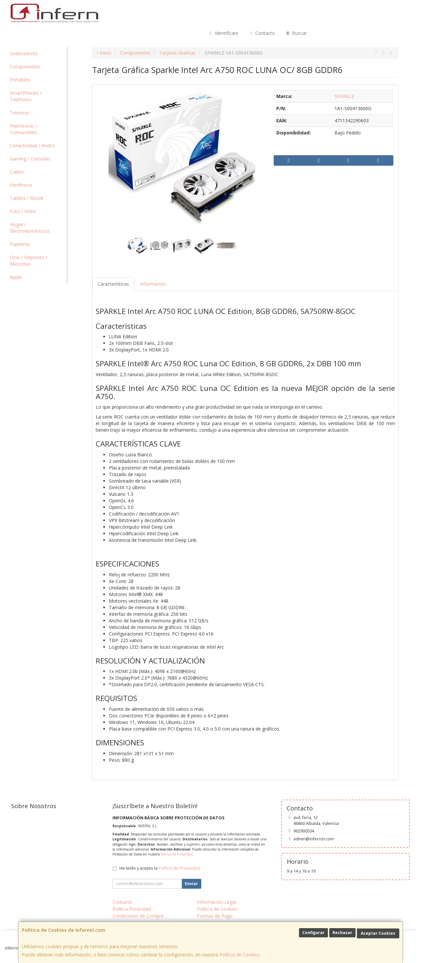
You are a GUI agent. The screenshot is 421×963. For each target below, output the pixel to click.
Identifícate (223, 33)
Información (153, 284)
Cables (17, 172)
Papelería (20, 244)
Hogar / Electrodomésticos (30, 227)
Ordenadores (24, 53)
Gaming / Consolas (30, 159)
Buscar (296, 33)
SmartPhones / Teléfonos (26, 96)
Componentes (25, 66)
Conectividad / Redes (32, 145)
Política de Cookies (239, 954)
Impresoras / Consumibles (23, 129)
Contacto (261, 33)
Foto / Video (23, 211)
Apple (16, 277)
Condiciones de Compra (137, 916)
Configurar (313, 932)
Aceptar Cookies (378, 933)
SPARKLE (344, 96)
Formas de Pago (215, 916)
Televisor (19, 112)
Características (113, 284)
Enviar (191, 883)
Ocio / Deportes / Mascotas (28, 260)
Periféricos (21, 185)
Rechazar (342, 932)
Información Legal (216, 902)
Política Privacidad (131, 909)
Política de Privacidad (177, 854)
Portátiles (20, 80)
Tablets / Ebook (26, 198)
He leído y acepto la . (160, 868)
